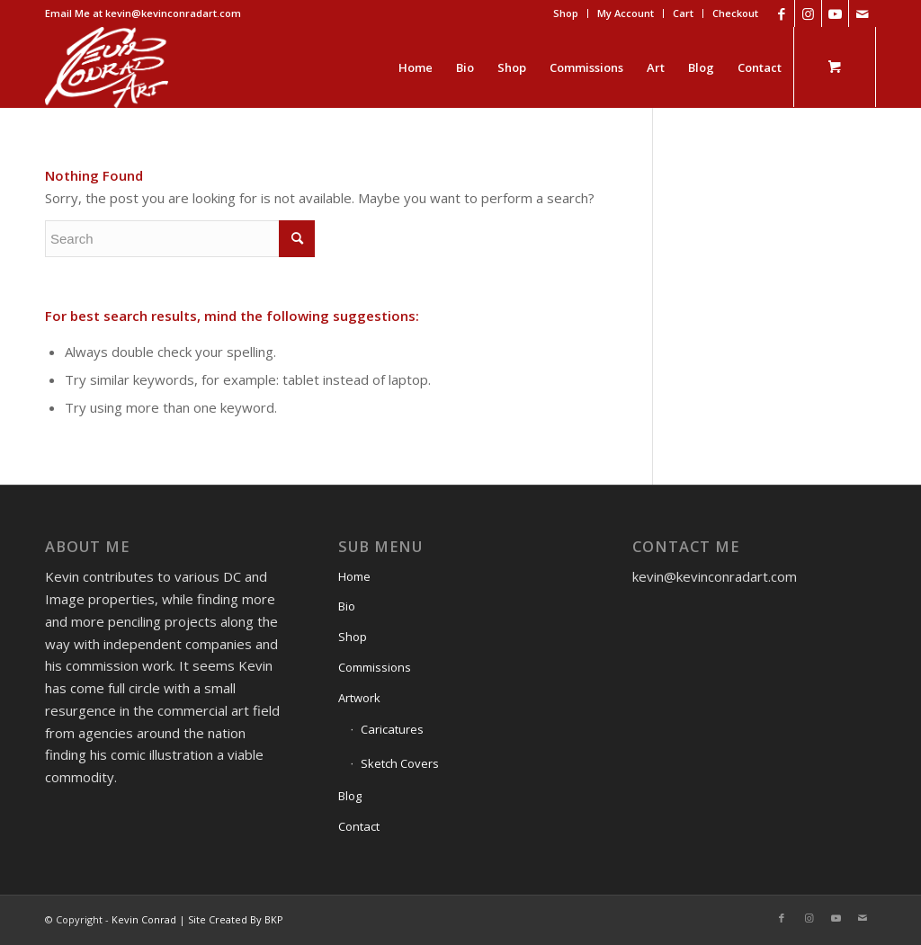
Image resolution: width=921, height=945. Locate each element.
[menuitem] (566, 13)
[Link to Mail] (862, 13)
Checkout (735, 13)
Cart (683, 13)
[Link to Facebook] (781, 13)
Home (354, 576)
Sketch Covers (400, 763)
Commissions (374, 667)
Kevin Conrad (144, 919)
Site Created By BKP (235, 919)
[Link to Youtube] (835, 13)
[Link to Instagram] (808, 13)
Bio (346, 606)
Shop (565, 13)
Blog (350, 796)
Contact (359, 826)
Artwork (359, 698)
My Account (625, 13)
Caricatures (392, 729)
